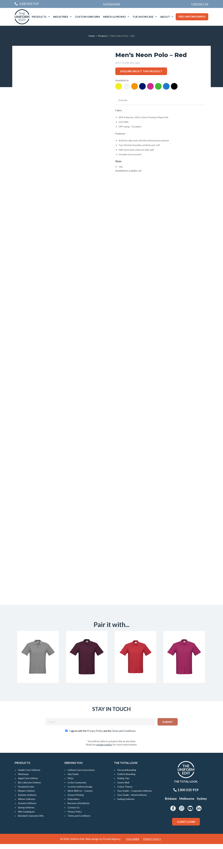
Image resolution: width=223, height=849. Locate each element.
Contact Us (199, 3)
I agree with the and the (102, 735)
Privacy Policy (95, 735)
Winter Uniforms (26, 804)
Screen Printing (76, 799)
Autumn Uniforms (27, 808)
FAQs (70, 783)
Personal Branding (126, 774)
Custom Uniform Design (80, 791)
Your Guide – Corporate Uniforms (134, 795)
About (165, 16)
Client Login (186, 826)
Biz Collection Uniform (29, 787)
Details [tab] (123, 100)
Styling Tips (123, 783)
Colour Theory (124, 791)
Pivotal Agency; (112, 843)
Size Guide (73, 779)
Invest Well (123, 787)
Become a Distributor (79, 808)
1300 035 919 (186, 795)
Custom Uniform (87, 16)
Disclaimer (132, 844)
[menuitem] (199, 4)
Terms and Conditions (124, 735)
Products (39, 16)
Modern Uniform (26, 795)
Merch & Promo (114, 16)
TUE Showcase (143, 16)
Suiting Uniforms (125, 804)
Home (92, 35)
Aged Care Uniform (28, 783)
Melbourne (186, 804)
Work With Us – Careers (80, 795)
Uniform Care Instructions (81, 774)
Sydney (202, 804)
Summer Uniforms (27, 799)
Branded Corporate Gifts (31, 820)
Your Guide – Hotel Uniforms (132, 799)
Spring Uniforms (26, 812)
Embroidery (73, 804)
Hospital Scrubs (26, 791)
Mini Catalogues (26, 816)
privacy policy (104, 749)
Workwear (23, 779)
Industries (60, 16)
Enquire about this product (141, 71)
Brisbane (171, 804)
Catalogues (111, 3)
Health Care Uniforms (29, 774)
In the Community (77, 787)
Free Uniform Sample (191, 16)
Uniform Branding (126, 779)
